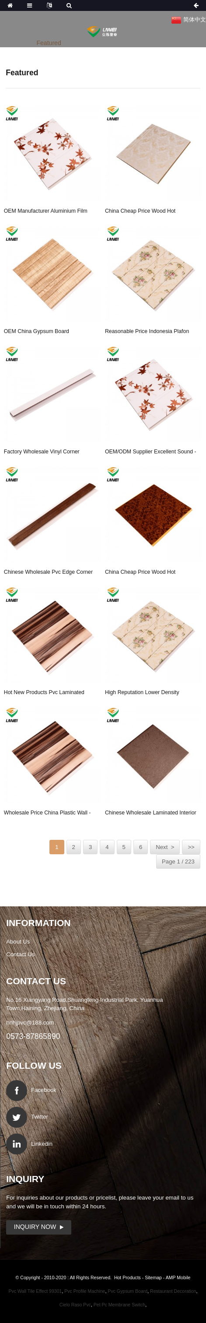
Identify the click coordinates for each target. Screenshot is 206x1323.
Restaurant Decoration (173, 1291)
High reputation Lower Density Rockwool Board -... (142, 693)
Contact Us (20, 954)
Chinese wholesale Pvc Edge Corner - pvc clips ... (48, 573)
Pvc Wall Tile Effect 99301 (35, 1291)
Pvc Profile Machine (84, 1291)
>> (191, 847)
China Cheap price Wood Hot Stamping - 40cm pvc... (140, 573)
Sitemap (153, 1277)
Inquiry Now (35, 1226)
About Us (18, 941)
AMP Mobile (178, 1277)
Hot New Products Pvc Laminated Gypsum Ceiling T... (44, 693)
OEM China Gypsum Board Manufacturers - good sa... (36, 332)
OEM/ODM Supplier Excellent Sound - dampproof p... (150, 453)
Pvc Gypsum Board (127, 1291)
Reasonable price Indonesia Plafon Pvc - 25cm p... (147, 332)
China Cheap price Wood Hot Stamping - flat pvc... (140, 212)
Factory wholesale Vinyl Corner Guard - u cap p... (42, 453)
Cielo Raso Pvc (75, 1304)
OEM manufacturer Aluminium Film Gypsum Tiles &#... (45, 212)
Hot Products (127, 1277)
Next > (165, 847)
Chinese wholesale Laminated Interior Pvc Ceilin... (150, 814)
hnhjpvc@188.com (30, 1022)
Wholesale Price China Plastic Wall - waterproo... (47, 814)
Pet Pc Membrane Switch (119, 1304)
